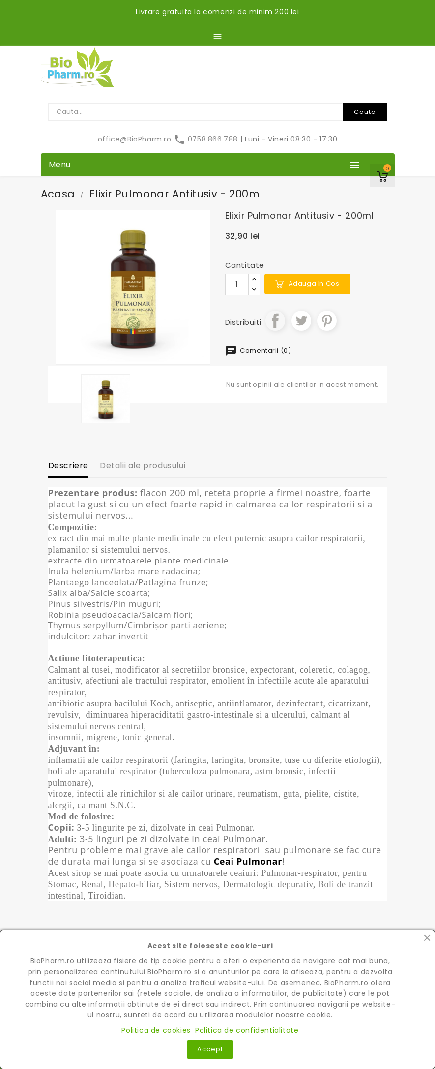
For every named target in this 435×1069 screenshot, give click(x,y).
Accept (210, 1049)
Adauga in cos (314, 283)
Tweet (301, 321)
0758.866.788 (207, 139)
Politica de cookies (155, 1030)
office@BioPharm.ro (136, 139)
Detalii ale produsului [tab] (142, 465)
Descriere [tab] (68, 465)
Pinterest (327, 321)
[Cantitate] (237, 284)
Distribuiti (275, 321)
